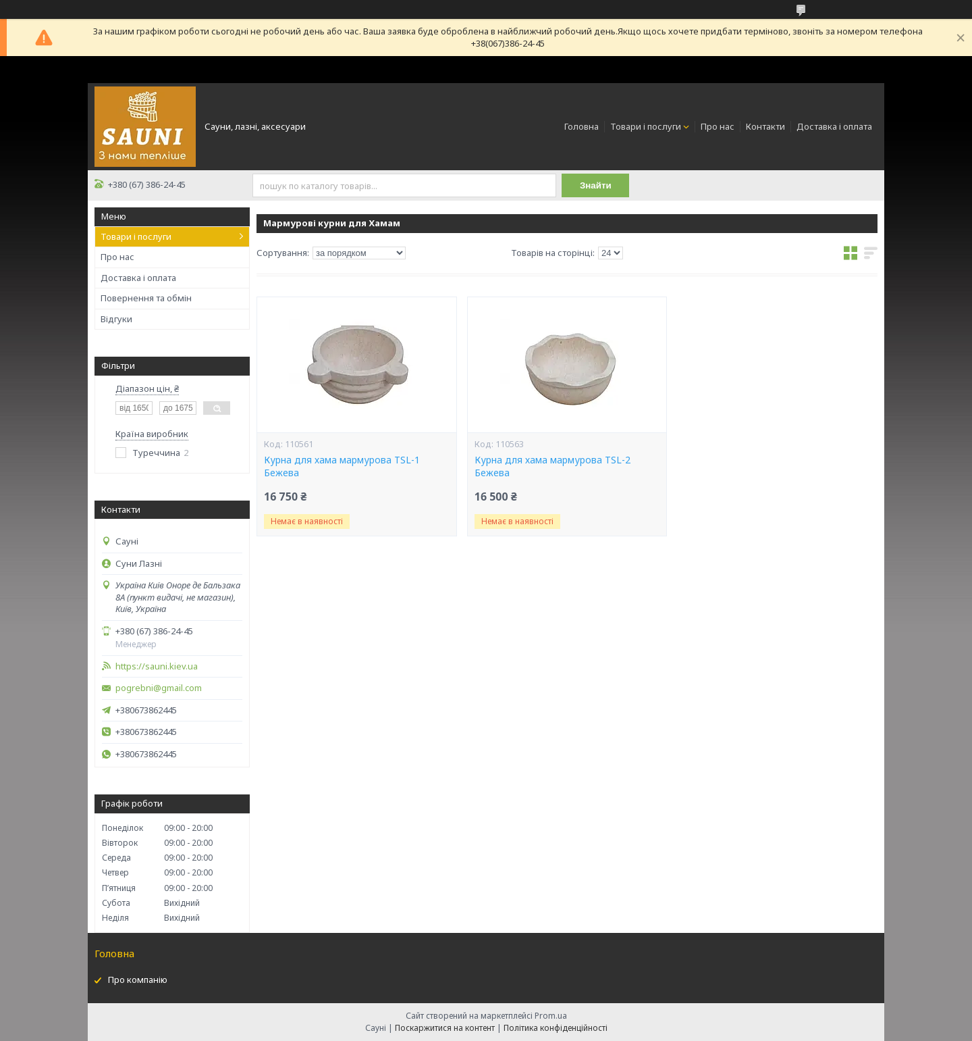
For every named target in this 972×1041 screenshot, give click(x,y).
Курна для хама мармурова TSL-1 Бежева (342, 466)
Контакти (765, 126)
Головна (581, 126)
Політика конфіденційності (556, 1028)
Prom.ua (551, 1015)
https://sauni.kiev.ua (156, 666)
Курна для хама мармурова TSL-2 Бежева (552, 466)
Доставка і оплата (834, 126)
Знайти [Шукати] (596, 185)
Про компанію (137, 979)
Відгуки (116, 319)
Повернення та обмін (146, 298)
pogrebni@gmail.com (158, 688)
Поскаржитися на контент (445, 1028)
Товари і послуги (645, 126)
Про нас (717, 126)
